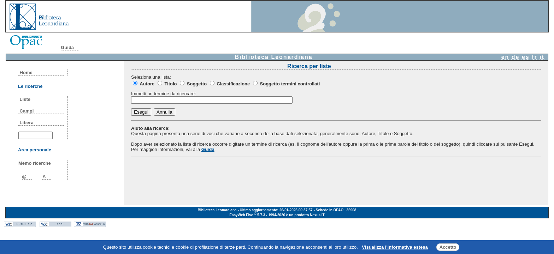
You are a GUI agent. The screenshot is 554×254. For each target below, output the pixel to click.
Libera (26, 122)
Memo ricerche (34, 163)
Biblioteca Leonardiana (274, 57)
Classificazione (233, 83)
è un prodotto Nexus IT (305, 215)
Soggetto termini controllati (290, 83)
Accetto (448, 247)
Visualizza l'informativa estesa (395, 247)
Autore (147, 83)
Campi (26, 111)
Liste (25, 99)
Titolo (170, 83)
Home (26, 72)
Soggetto (197, 83)
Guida (67, 47)
